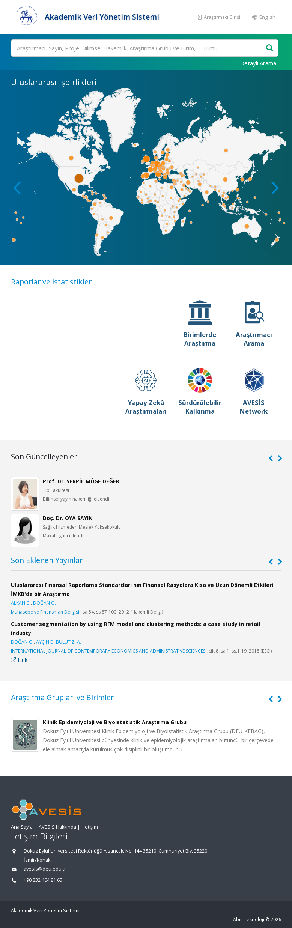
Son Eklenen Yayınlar (47, 560)
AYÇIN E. (45, 642)
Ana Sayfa (22, 827)
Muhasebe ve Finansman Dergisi (45, 612)
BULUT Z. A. (68, 642)
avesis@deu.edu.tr (45, 869)
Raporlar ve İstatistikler (51, 282)
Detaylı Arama (258, 63)
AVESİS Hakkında (57, 827)
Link (19, 659)
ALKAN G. (21, 603)
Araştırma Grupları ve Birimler (62, 697)
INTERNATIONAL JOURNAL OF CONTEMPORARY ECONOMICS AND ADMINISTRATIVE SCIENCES (108, 651)
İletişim (90, 827)
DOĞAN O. (44, 603)
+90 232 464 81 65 (43, 880)
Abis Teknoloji (248, 919)
